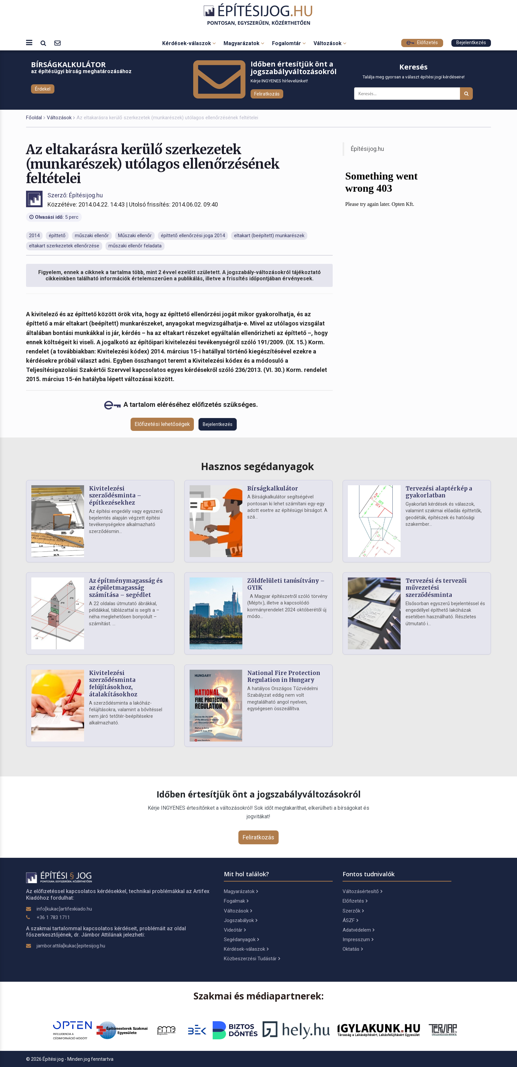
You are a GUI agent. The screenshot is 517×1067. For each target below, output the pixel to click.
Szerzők (353, 911)
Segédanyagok (241, 939)
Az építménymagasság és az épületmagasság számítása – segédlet (126, 588)
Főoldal (34, 118)
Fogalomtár (289, 43)
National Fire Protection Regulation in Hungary (283, 676)
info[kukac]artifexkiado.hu (64, 909)
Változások (330, 43)
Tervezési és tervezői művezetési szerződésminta (436, 588)
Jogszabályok (240, 920)
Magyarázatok (244, 43)
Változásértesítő (362, 891)
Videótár (235, 930)
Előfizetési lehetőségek (162, 424)
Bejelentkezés (471, 42)
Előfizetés (422, 42)
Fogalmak (236, 901)
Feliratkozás (267, 94)
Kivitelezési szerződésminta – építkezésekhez (115, 496)
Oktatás (353, 949)
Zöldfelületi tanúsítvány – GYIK (286, 584)
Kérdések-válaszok (189, 43)
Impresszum (358, 939)
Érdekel (42, 89)
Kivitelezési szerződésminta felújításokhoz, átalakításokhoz (113, 683)
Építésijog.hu (367, 149)
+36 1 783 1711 (53, 917)
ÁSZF (350, 920)
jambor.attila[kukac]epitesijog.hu (71, 946)
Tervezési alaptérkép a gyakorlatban (439, 492)
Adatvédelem (358, 930)
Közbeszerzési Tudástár (252, 959)
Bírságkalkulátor (272, 488)
